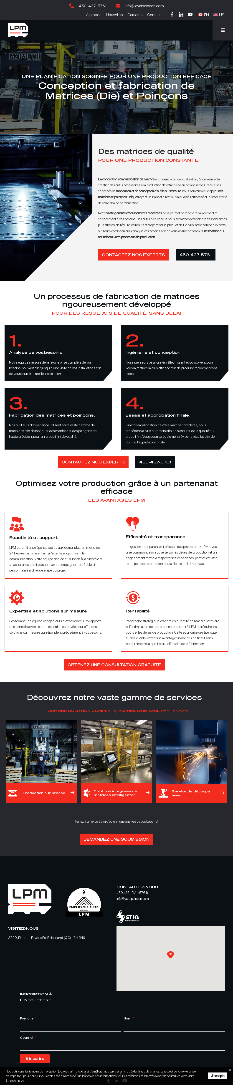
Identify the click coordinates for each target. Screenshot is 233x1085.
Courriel (27, 1037)
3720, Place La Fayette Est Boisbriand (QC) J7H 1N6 (46, 938)
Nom (128, 1018)
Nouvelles (114, 14)
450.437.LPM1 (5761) (132, 893)
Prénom (27, 1018)
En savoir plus (15, 1080)
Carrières (135, 14)
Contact (154, 14)
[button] (223, 30)
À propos (93, 14)
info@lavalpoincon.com (132, 899)
